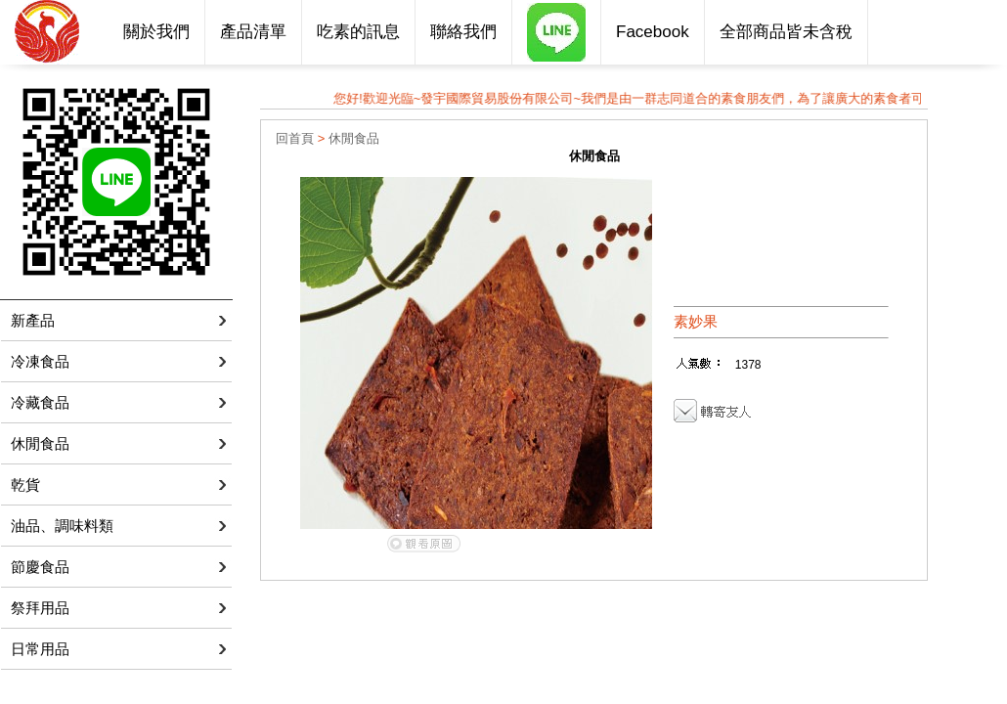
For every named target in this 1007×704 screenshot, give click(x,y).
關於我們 (156, 31)
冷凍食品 (40, 361)
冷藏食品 (40, 402)
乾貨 (25, 484)
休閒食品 (40, 443)
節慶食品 (40, 566)
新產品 (33, 320)
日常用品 (40, 648)
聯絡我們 (463, 31)
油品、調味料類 (62, 525)
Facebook (652, 31)
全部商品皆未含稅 (786, 31)
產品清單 (253, 31)
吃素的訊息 (358, 31)
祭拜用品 (40, 607)
